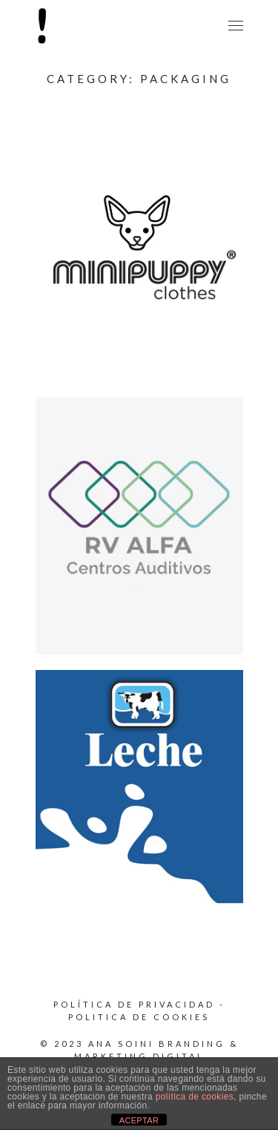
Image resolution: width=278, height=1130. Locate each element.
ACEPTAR (139, 1120)
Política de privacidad (134, 1004)
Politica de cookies (139, 1017)
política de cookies (195, 1096)
